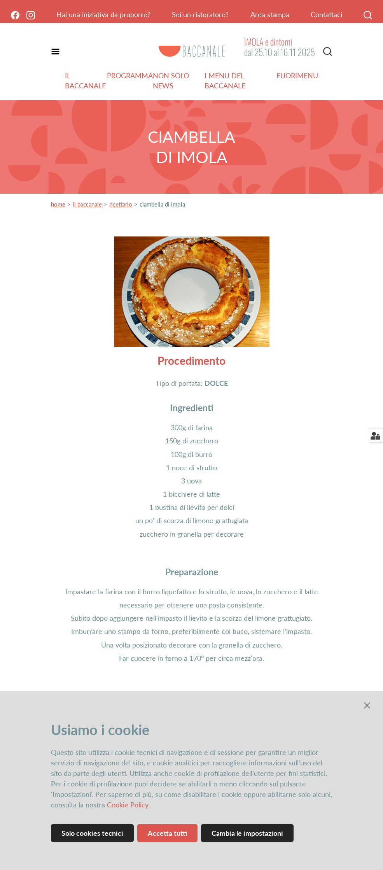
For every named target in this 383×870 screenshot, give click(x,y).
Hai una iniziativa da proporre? (103, 14)
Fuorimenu (297, 75)
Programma (130, 75)
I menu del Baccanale (225, 80)
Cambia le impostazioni (247, 833)
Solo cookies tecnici (92, 833)
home (58, 204)
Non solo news (171, 80)
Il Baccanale (85, 80)
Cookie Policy (127, 804)
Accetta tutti (167, 833)
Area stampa (269, 14)
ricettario (120, 204)
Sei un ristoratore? (200, 14)
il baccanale (87, 204)
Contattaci (326, 14)
